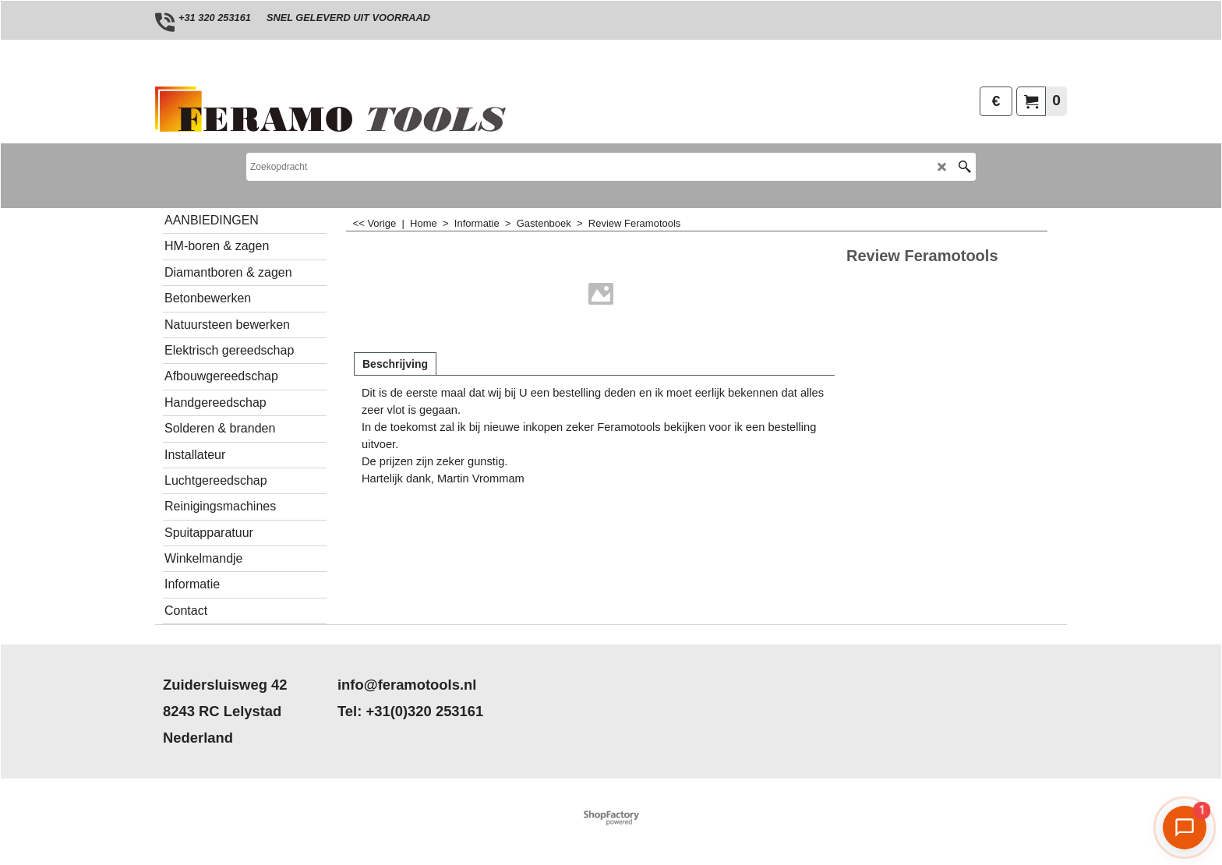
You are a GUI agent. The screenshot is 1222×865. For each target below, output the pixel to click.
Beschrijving (395, 364)
